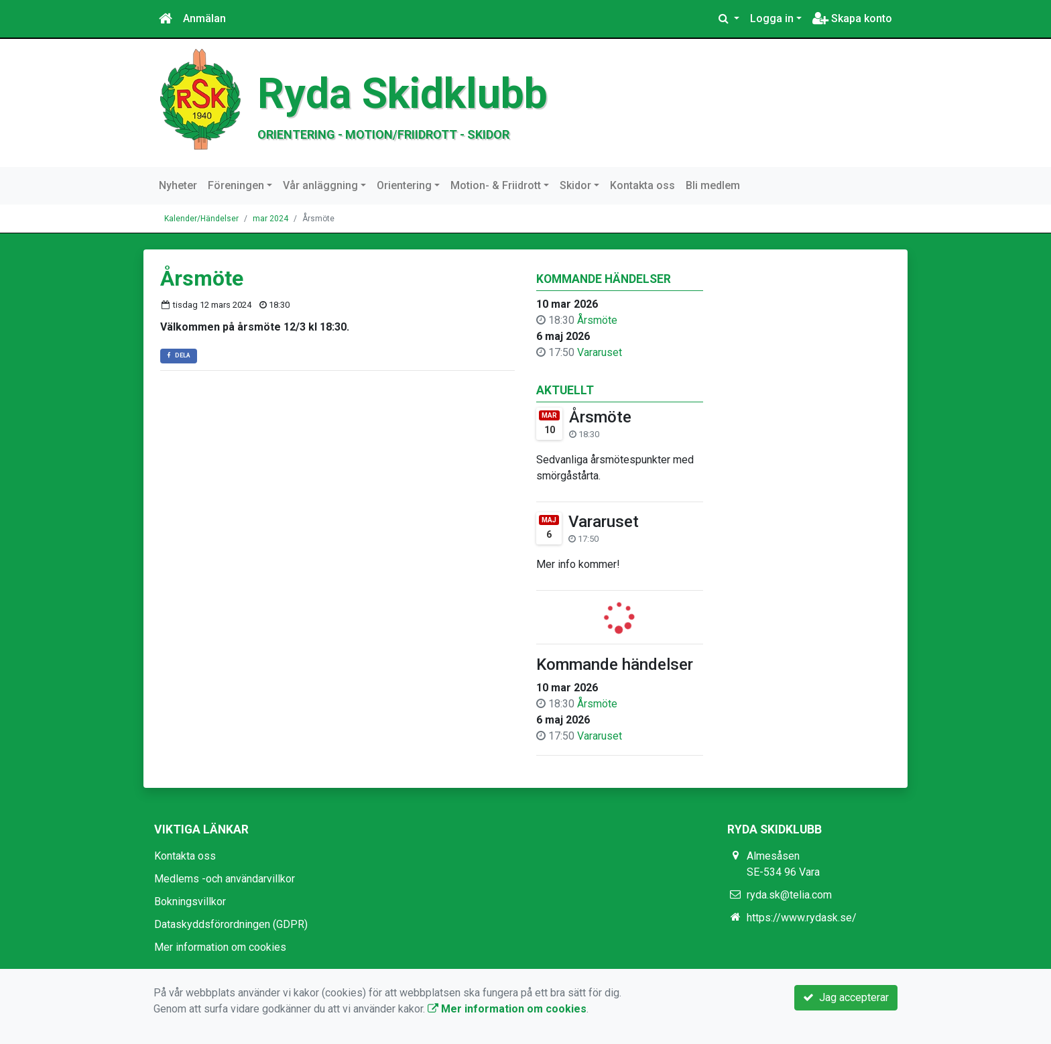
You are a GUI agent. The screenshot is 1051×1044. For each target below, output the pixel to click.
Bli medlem (713, 185)
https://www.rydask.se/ (802, 917)
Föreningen (236, 185)
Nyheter (178, 185)
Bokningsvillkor (190, 901)
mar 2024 (270, 218)
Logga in (772, 18)
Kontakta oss (642, 185)
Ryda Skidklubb (402, 93)
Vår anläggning (320, 185)
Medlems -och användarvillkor (224, 878)
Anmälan (204, 18)
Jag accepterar (846, 997)
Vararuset (599, 352)
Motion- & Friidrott (495, 185)
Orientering (404, 185)
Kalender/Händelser (201, 218)
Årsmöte (597, 320)
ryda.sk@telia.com (789, 894)
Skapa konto (852, 18)
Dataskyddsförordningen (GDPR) (231, 924)
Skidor (575, 185)
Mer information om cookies (220, 947)
